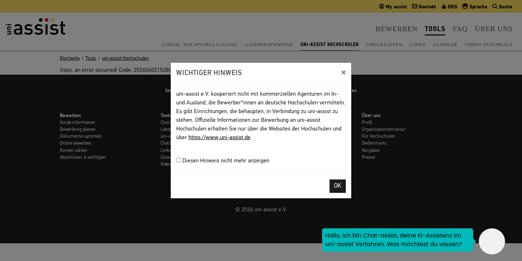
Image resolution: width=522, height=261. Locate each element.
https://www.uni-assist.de (219, 138)
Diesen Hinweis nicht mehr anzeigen (222, 161)
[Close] (343, 72)
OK (337, 186)
